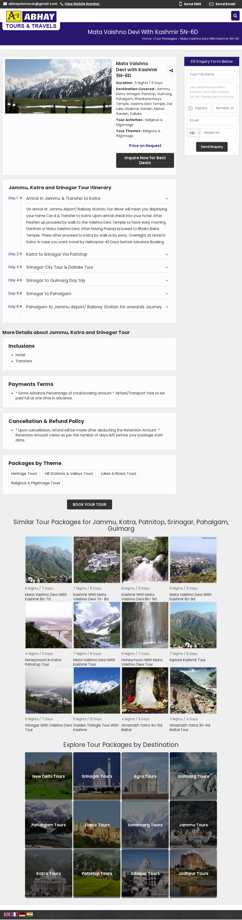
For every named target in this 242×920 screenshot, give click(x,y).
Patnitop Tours (97, 874)
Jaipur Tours (97, 825)
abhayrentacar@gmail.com (33, 3)
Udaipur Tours (145, 874)
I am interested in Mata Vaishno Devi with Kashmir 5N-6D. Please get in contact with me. (212, 90)
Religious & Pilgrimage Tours (35, 483)
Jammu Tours (193, 825)
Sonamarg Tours (145, 825)
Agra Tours (145, 776)
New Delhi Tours (48, 776)
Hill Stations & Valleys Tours (69, 473)
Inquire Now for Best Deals (145, 160)
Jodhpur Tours (193, 874)
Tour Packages (165, 39)
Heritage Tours (24, 473)
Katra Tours (48, 874)
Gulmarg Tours (193, 776)
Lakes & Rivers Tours (118, 473)
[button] (82, 3)
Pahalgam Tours (48, 825)
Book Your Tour (89, 504)
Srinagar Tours (97, 776)
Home (147, 39)
